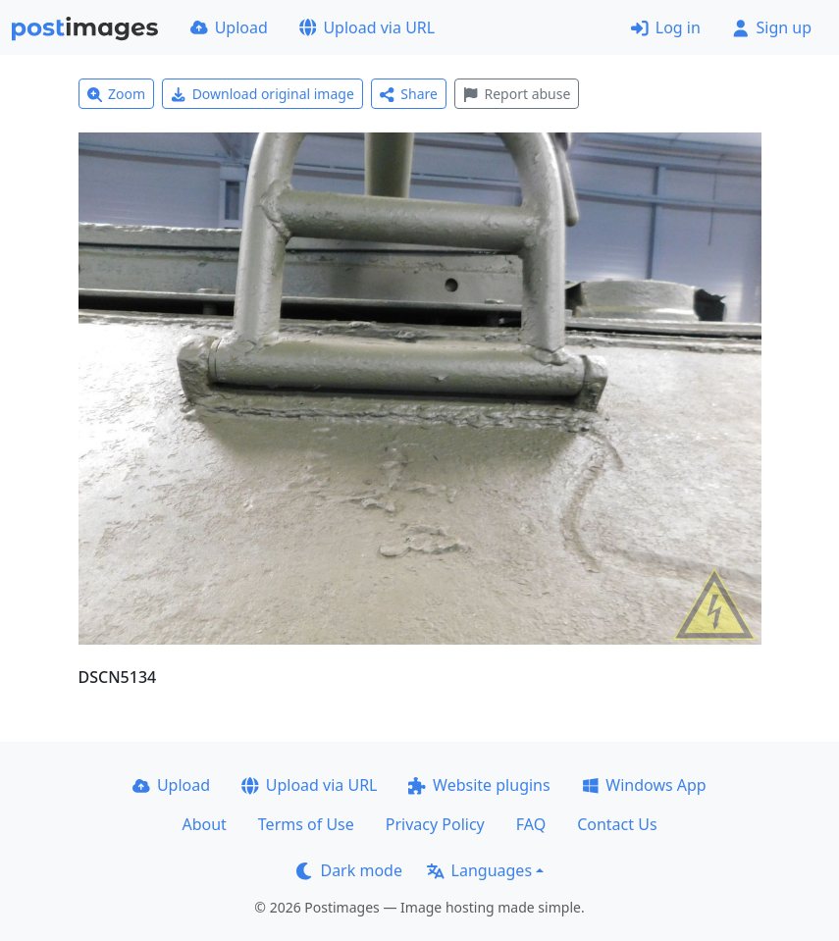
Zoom (116, 93)
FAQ (531, 824)
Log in (666, 27)
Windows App (644, 785)
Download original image (262, 93)
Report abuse (516, 93)
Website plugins (479, 785)
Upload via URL (367, 27)
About (204, 824)
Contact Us (616, 824)
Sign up (772, 27)
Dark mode (349, 870)
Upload (229, 27)
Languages (479, 870)
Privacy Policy (435, 824)
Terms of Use (306, 824)
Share (409, 93)
